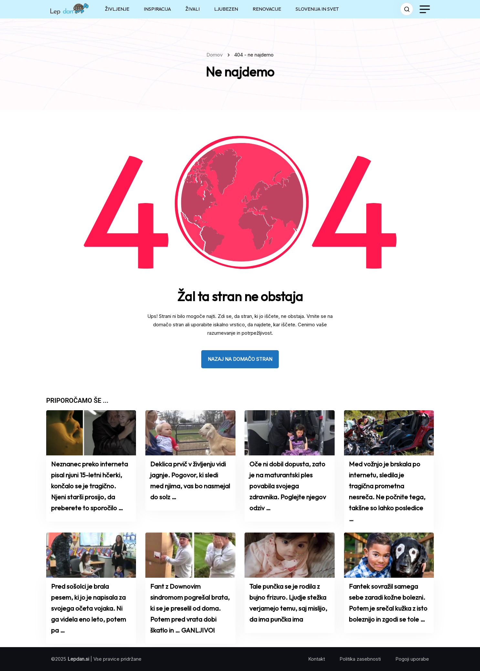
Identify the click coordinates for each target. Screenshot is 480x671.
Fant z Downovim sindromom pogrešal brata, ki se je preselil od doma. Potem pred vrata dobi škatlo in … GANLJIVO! (190, 608)
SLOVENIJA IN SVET (317, 9)
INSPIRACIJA (157, 9)
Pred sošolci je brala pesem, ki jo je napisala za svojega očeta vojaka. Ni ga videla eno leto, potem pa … (88, 608)
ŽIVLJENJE (117, 9)
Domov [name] (215, 55)
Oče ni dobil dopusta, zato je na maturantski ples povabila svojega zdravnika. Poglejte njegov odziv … (287, 486)
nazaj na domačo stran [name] (240, 359)
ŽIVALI (192, 9)
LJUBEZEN (226, 9)
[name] (69, 9)
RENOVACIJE (267, 9)
